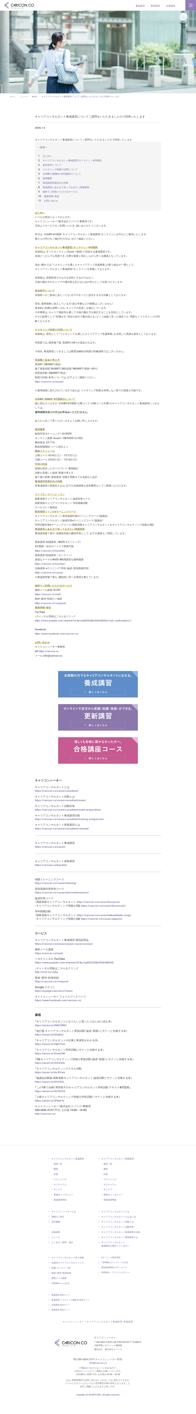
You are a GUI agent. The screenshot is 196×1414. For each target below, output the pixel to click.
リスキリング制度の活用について (61, 171)
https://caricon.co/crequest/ (52, 617)
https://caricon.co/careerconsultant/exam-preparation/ (68, 825)
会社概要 (56, 1236)
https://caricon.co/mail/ (49, 608)
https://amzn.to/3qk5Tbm (50, 1059)
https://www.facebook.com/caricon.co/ (58, 648)
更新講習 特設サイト (61, 1324)
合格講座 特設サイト (61, 1319)
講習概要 (48, 180)
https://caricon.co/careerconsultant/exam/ (61, 816)
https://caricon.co (50, 666)
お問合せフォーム (82, 1386)
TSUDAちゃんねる (60, 1298)
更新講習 (155, 5)
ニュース (56, 1252)
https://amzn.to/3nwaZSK (50, 1068)
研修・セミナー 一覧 (61, 1282)
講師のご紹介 (58, 1231)
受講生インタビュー (64, 1209)
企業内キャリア (68, 1277)
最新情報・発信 (52, 198)
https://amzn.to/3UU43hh (50, 1078)
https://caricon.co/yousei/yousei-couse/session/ (65, 959)
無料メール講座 (59, 1293)
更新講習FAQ (110, 1214)
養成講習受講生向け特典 (56, 185)
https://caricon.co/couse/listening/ (56, 898)
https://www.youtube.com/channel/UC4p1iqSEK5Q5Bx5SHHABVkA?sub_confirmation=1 (86, 635)
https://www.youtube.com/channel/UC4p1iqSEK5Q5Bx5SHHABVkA (75, 978)
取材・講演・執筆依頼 (61, 1287)
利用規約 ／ (116, 1287)
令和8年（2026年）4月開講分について (63, 176)
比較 (56, 1189)
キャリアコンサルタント (68, 1173)
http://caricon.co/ (45, 1129)
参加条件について (53, 167)
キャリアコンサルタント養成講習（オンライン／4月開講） (74, 162)
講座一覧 (58, 1178)
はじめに (48, 158)
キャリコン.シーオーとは (64, 1226)
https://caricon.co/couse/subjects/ (102, 934)
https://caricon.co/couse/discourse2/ (104, 921)
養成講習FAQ (60, 1214)
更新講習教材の (115, 1282)
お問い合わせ (51, 203)
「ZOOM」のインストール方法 (115, 1277)
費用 (56, 1183)
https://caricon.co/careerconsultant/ (57, 806)
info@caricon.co (98, 1377)
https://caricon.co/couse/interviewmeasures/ (62, 908)
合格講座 (170, 5)
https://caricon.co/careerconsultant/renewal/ (62, 844)
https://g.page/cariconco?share (54, 1006)
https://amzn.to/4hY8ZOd (50, 1106)
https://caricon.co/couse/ (50, 586)
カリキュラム (61, 1199)
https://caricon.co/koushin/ (51, 564)
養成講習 (140, 5)
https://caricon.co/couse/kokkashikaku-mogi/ (105, 930)
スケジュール (61, 1194)
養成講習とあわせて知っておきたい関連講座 (68, 189)
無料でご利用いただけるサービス (61, 194)
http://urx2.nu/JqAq (46, 987)
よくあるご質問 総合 (63, 1257)
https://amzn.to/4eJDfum (50, 1087)
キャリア (58, 1204)
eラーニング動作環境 (111, 1272)
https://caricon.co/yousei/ (50, 389)
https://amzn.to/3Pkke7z (50, 1115)
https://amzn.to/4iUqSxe (49, 1050)
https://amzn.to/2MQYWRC (51, 1040)
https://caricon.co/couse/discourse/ (99, 917)
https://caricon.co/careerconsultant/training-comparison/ (70, 834)
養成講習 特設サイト (61, 1309)
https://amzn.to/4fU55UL (50, 1097)
